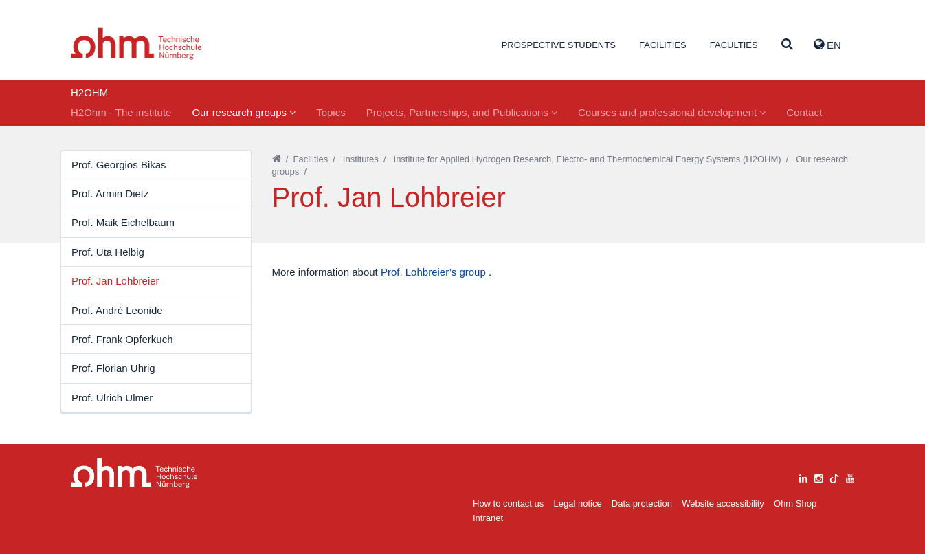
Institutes (361, 159)
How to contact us (508, 503)
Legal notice (578, 503)
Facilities (663, 45)
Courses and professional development (672, 112)
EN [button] (827, 44)
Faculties (734, 45)
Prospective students (559, 45)
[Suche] (787, 45)
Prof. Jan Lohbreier (115, 281)
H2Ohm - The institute (121, 112)
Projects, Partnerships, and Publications (461, 112)
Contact (804, 112)
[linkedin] (803, 476)
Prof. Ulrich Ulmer (112, 397)
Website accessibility (723, 503)
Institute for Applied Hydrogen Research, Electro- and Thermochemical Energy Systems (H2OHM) (587, 159)
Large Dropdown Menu (134, 473)
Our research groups (244, 112)
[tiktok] (834, 476)
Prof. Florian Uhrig (113, 368)
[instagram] (818, 476)
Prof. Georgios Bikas (118, 164)
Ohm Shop (795, 503)
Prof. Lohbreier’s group (433, 272)
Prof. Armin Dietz (110, 193)
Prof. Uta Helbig (107, 252)
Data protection (642, 503)
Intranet (488, 518)
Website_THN (136, 43)
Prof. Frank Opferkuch (122, 339)
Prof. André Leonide (117, 310)
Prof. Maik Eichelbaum (123, 222)
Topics (331, 112)
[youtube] (850, 476)
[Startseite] (276, 159)
